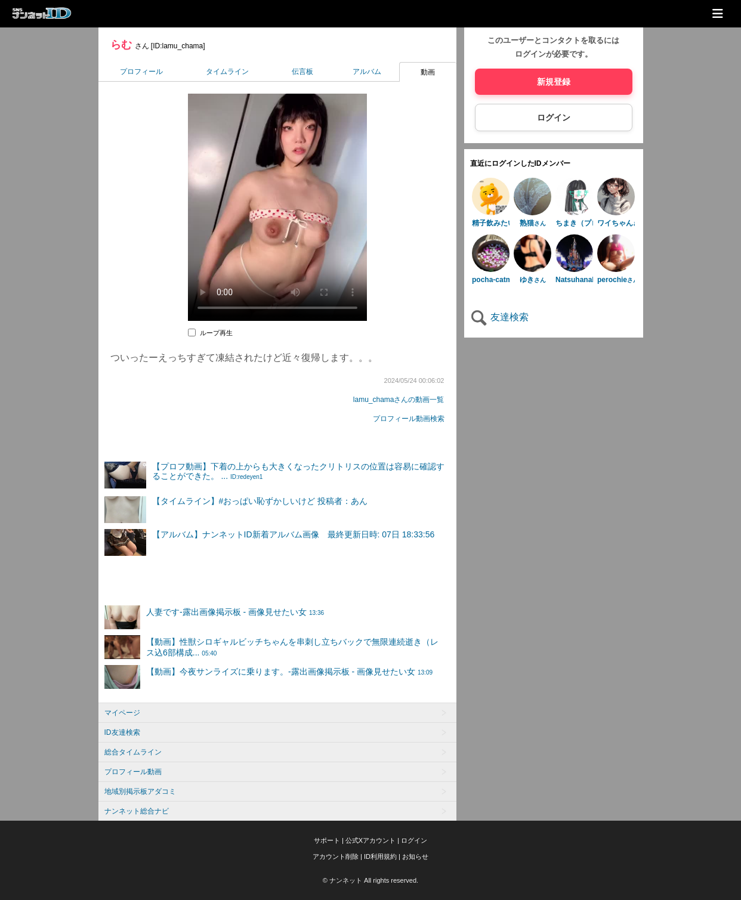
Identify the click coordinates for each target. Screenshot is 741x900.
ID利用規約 (380, 856)
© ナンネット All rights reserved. (370, 880)
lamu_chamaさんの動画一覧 (398, 399)
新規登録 (553, 81)
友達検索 (499, 317)
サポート (327, 840)
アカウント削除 (336, 856)
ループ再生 (216, 332)
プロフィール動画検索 (408, 419)
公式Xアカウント (370, 840)
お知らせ (415, 856)
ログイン (553, 117)
